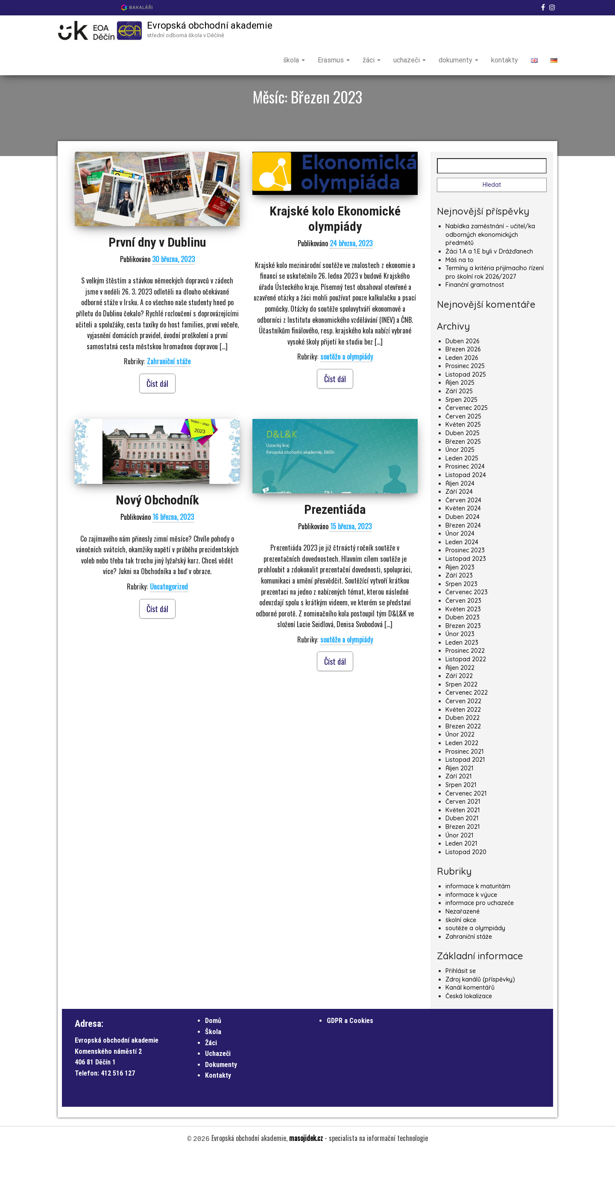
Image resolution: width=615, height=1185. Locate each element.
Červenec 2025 (466, 438)
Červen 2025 (463, 446)
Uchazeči (218, 1083)
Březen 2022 (463, 756)
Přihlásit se (460, 1001)
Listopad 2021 (465, 789)
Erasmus (334, 60)
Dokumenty (221, 1095)
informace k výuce (471, 925)
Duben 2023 (462, 647)
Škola (213, 1062)
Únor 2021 (459, 865)
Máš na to (459, 290)
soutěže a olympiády (346, 386)
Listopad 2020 (465, 882)
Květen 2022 (463, 739)
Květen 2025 (463, 454)
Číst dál (157, 413)
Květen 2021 (462, 840)
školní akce (460, 949)
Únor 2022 (459, 764)
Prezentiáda (335, 539)
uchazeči (409, 60)
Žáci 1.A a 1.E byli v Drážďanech (489, 281)
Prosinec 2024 (465, 496)
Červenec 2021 (465, 823)
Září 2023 (459, 605)
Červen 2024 (463, 530)
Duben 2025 (462, 463)
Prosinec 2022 (465, 680)
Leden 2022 (461, 773)
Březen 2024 (463, 555)
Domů (213, 1050)
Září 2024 (459, 521)
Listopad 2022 (465, 689)
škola (294, 60)
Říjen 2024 (459, 513)
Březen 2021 (462, 857)
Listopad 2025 (465, 404)
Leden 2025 (461, 488)
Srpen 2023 (461, 614)
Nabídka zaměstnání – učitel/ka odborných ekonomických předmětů (490, 264)
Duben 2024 (462, 547)
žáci (372, 60)
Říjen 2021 (459, 798)
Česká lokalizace (468, 1026)
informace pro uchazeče (479, 933)
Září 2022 (459, 706)
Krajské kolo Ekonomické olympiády (335, 248)
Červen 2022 (463, 731)
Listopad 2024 (465, 505)
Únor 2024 (459, 563)
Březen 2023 (463, 656)
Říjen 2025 (459, 412)
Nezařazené (462, 941)
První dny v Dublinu (157, 272)
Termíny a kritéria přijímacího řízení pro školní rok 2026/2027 (494, 302)
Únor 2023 (459, 664)
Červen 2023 (463, 630)
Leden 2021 (461, 873)
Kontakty (218, 1105)
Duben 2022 (462, 748)
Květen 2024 (463, 538)
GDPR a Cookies (350, 1050)
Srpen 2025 (461, 429)
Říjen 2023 (459, 597)
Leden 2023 (461, 672)
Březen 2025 (463, 471)
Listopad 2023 (465, 588)
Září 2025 (459, 421)
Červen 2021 (462, 831)
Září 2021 (458, 806)
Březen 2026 (462, 379)
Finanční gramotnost (474, 314)
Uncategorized (169, 616)
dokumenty (458, 60)
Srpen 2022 (461, 714)
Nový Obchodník (157, 529)
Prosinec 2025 (465, 396)
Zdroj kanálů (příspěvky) (480, 1009)
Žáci (211, 1073)
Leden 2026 (461, 388)
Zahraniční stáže (168, 391)
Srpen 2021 (460, 815)
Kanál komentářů (470, 1017)
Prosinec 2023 (465, 580)
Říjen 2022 (459, 698)
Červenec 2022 (466, 722)
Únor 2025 (459, 479)
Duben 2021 (461, 848)
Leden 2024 (461, 572)
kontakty (504, 60)
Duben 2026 (462, 370)
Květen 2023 (463, 639)
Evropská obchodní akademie (209, 25)
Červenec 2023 (466, 622)
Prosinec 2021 (464, 781)
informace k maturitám (477, 916)
